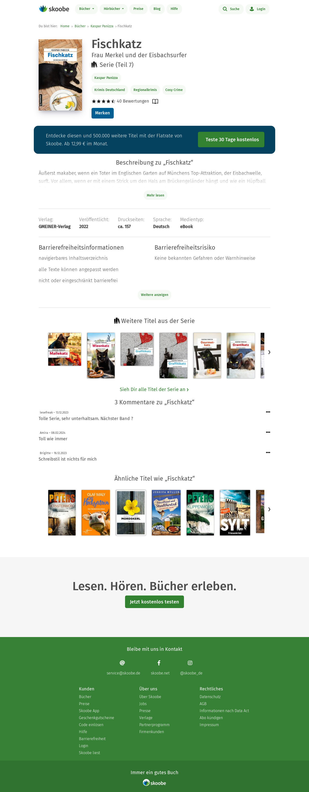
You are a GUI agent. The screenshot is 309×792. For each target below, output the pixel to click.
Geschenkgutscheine (96, 717)
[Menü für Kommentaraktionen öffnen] (268, 412)
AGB (203, 703)
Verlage (146, 717)
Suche (231, 8)
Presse (145, 710)
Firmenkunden (151, 731)
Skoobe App (89, 710)
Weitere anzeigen (154, 295)
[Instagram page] (191, 667)
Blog (157, 9)
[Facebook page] (160, 667)
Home (65, 26)
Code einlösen (91, 724)
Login (257, 8)
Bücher (85, 9)
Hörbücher (112, 9)
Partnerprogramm (154, 724)
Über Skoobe (150, 696)
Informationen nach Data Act (224, 710)
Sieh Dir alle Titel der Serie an (154, 389)
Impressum (209, 724)
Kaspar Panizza (102, 26)
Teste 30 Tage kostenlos (232, 139)
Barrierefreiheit (92, 738)
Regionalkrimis (145, 90)
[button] (269, 352)
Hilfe (174, 9)
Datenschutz (210, 696)
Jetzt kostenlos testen (154, 602)
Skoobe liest (89, 752)
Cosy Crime (174, 90)
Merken (102, 113)
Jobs (143, 703)
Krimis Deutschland (109, 90)
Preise (138, 9)
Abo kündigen (211, 717)
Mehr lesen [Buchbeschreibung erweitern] (155, 195)
